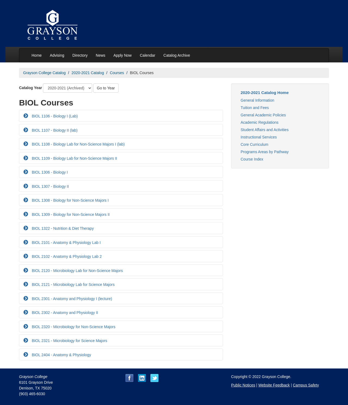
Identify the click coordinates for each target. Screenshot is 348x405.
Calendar (147, 55)
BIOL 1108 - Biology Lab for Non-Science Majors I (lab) (78, 144)
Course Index (252, 159)
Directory (80, 55)
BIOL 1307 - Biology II (50, 186)
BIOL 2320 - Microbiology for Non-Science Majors (73, 327)
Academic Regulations (259, 122)
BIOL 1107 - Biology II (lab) (54, 130)
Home (37, 55)
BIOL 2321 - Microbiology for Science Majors (69, 340)
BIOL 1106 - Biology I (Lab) (54, 116)
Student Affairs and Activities (264, 130)
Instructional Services (259, 137)
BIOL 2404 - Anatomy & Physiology (61, 355)
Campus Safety (306, 385)
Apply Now (122, 55)
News (100, 55)
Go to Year (106, 88)
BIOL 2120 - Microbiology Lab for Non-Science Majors (77, 270)
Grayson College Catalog (44, 73)
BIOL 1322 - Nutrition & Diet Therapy (62, 228)
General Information (257, 100)
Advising (57, 55)
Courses (117, 73)
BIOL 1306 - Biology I (49, 172)
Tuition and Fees (255, 107)
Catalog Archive (176, 55)
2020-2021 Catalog (88, 73)
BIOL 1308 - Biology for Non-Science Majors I (70, 200)
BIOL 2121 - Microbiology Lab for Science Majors (72, 284)
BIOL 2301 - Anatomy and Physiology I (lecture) (71, 299)
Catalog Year (30, 88)
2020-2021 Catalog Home (265, 92)
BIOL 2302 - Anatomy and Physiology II (64, 312)
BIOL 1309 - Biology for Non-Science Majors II (70, 214)
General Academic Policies (263, 115)
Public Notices (243, 385)
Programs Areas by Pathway (265, 152)
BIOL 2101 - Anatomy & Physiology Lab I (66, 242)
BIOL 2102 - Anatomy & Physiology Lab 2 (66, 256)
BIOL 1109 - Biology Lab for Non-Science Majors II (74, 158)
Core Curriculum (254, 144)
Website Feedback (274, 385)
